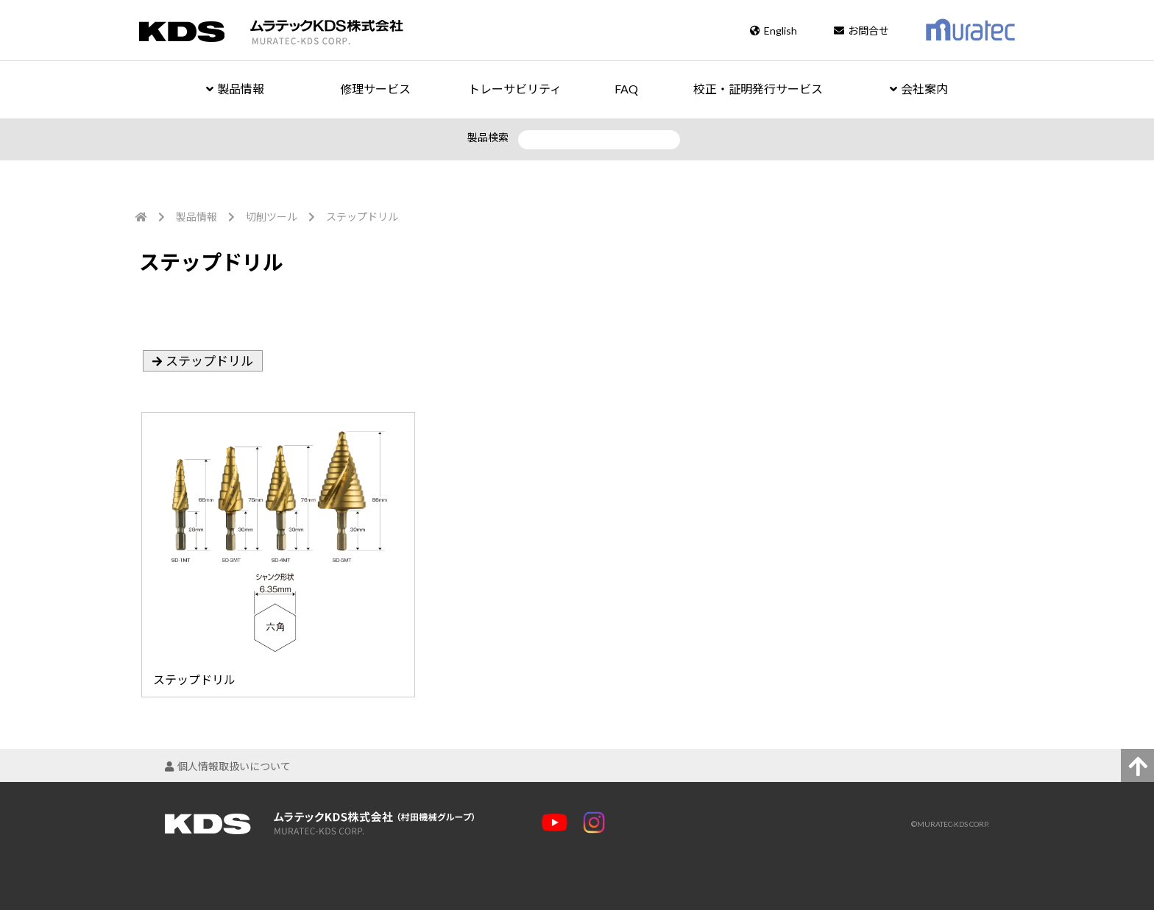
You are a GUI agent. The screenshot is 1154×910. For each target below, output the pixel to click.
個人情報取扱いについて (228, 766)
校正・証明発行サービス (758, 89)
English (773, 30)
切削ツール (271, 216)
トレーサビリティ (515, 89)
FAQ (626, 89)
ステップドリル (209, 361)
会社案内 (919, 89)
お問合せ (861, 30)
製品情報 (235, 89)
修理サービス (375, 89)
